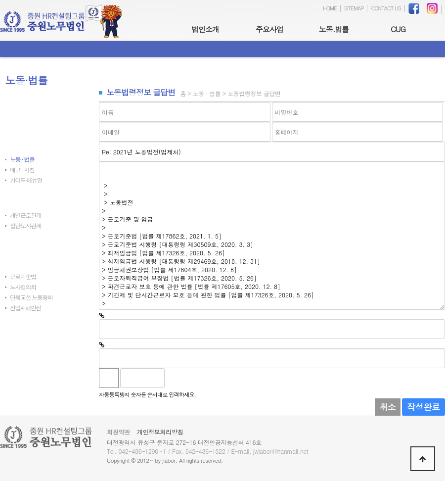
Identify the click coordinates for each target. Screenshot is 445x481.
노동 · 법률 (22, 159)
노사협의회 (23, 287)
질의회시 (15, 197)
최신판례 (15, 126)
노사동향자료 (20, 243)
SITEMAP (354, 8)
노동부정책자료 (23, 259)
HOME (330, 8)
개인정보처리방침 (160, 432)
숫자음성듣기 (176, 378)
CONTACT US (386, 8)
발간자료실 (18, 325)
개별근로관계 (25, 215)
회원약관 (118, 432)
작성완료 (423, 407)
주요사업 (269, 29)
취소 (388, 407)
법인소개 (205, 29)
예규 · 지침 (22, 169)
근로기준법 (23, 276)
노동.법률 (334, 29)
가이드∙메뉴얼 (26, 180)
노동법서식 (18, 341)
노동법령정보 (20, 142)
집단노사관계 (25, 225)
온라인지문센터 (23, 357)
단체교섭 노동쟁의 (31, 297)
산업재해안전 (25, 307)
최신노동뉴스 (20, 110)
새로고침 (197, 378)
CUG (398, 29)
